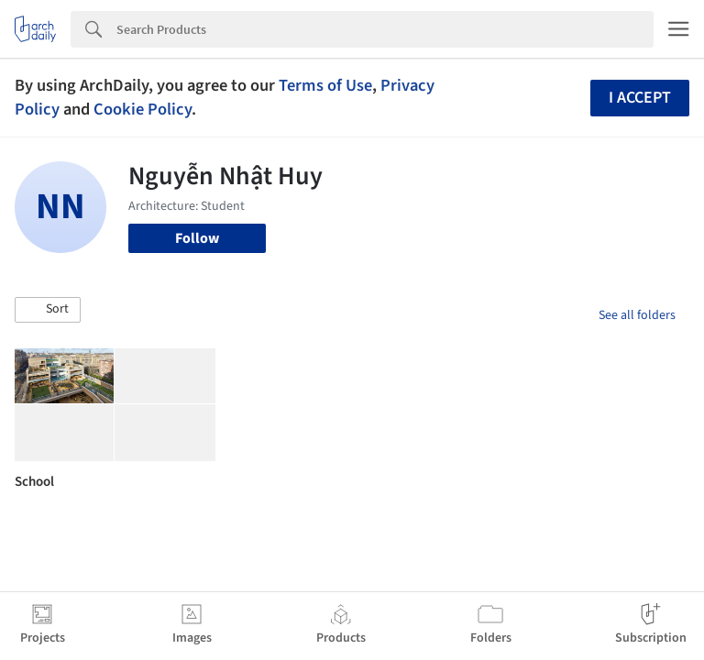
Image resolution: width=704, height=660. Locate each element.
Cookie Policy (143, 109)
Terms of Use (325, 85)
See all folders (637, 315)
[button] (48, 310)
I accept (640, 97)
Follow (197, 238)
